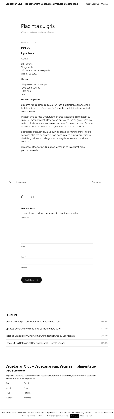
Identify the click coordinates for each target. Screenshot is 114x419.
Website (24, 267)
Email (23, 257)
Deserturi (51, 32)
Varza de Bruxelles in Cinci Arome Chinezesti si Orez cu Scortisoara (40, 335)
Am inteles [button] (74, 416)
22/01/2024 (104, 329)
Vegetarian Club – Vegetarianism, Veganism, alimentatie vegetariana (42, 3)
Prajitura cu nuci (98, 182)
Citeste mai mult (86, 416)
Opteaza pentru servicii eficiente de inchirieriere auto (33, 328)
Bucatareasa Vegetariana (37, 32)
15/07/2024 (104, 321)
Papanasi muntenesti (18, 182)
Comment (25, 218)
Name (23, 247)
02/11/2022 (104, 336)
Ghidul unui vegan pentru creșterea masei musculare (33, 321)
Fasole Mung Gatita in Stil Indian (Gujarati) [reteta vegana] (36, 343)
